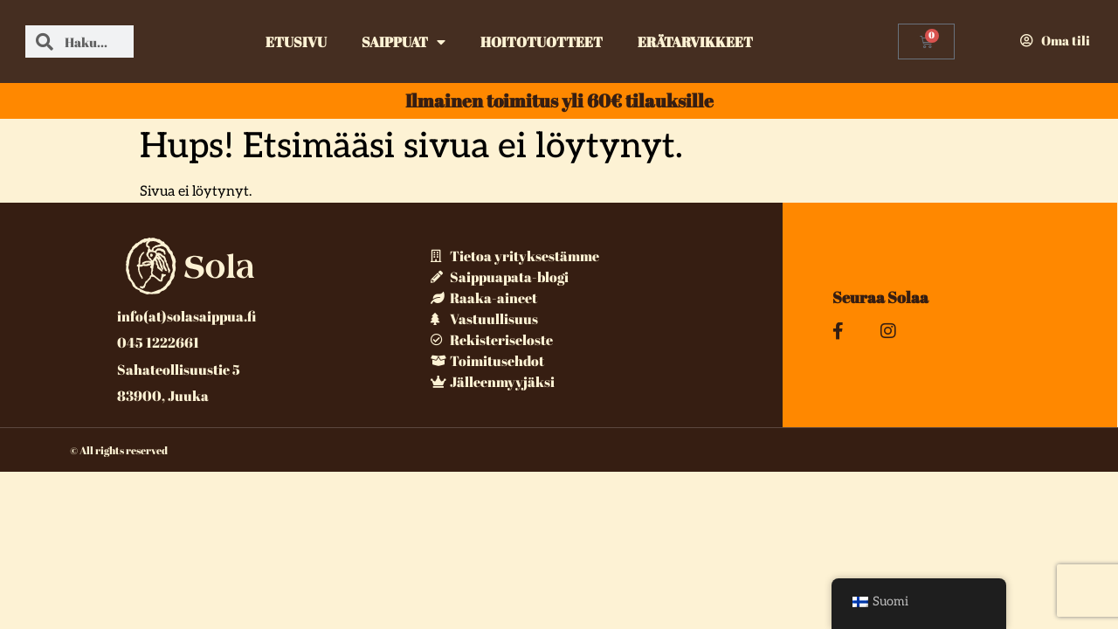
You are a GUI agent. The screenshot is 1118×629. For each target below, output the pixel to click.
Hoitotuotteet (541, 42)
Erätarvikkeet (695, 42)
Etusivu (296, 42)
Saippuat (403, 42)
